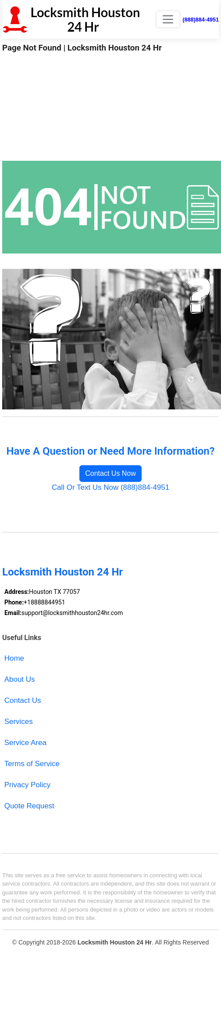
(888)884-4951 (200, 20)
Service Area (25, 742)
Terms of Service (32, 764)
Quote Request (29, 806)
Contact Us (22, 700)
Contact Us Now (110, 473)
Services (18, 721)
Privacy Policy (27, 785)
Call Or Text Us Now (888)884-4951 (110, 487)
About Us (19, 679)
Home (14, 658)
